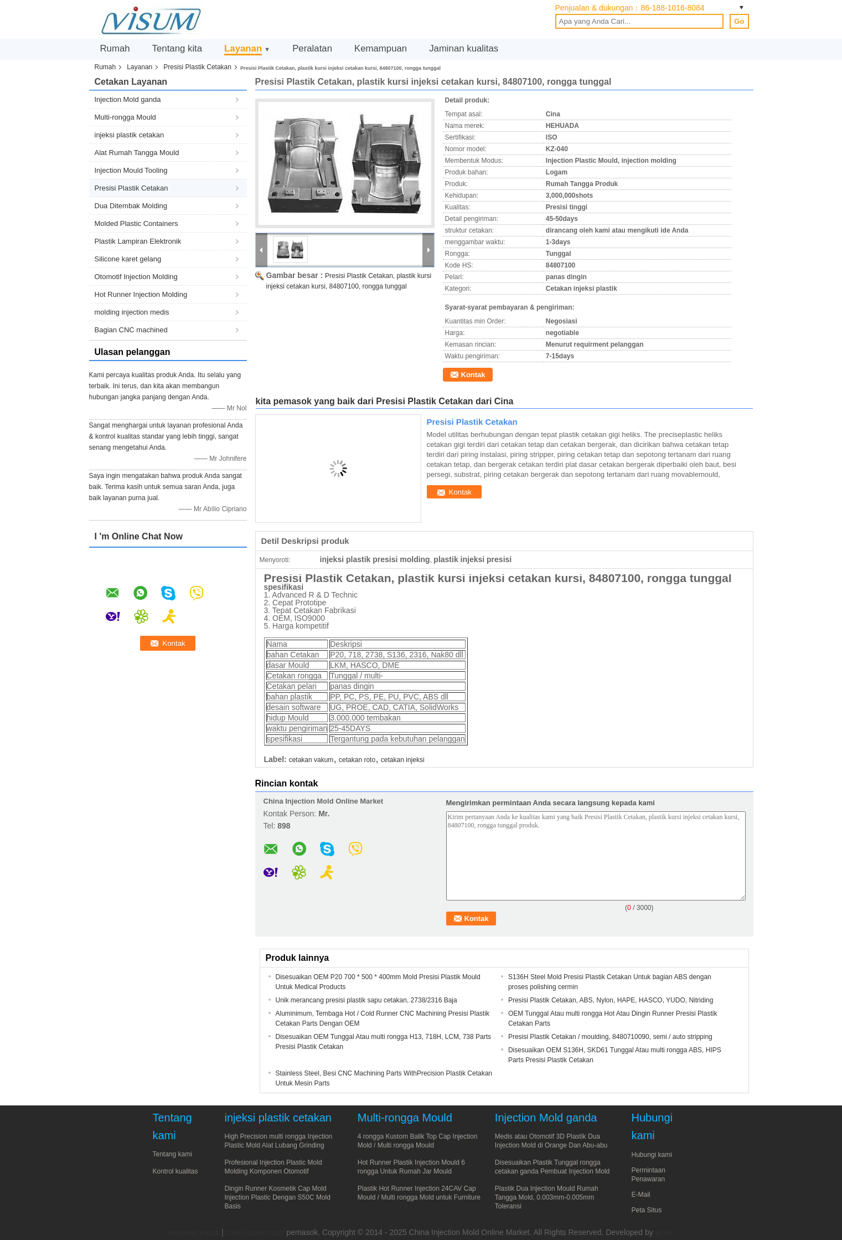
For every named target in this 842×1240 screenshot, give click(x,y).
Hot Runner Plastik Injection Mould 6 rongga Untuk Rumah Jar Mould (411, 1167)
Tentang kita (177, 48)
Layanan (243, 48)
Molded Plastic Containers (136, 223)
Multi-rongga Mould (125, 117)
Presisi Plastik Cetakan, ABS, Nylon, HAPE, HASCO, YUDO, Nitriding (611, 1000)
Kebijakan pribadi (193, 1233)
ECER (664, 1233)
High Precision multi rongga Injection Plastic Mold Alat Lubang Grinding (279, 1141)
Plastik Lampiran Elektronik (138, 241)
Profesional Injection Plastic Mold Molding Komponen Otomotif (273, 1167)
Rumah (115, 48)
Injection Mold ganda (128, 99)
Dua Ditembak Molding (131, 206)
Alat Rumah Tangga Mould (137, 152)
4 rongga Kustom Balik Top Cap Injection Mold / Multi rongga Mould (418, 1141)
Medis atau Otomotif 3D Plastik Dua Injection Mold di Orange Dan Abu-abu (551, 1141)
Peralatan (312, 48)
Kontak (473, 375)
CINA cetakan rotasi (254, 1233)
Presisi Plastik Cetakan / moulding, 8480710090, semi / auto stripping (610, 1037)
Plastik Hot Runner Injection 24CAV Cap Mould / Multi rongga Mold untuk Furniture (419, 1193)
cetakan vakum (311, 760)
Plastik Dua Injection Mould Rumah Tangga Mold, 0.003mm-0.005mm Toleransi (546, 1197)
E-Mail (641, 1194)
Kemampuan (380, 48)
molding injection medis (132, 312)
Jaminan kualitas (463, 48)
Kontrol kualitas (175, 1171)
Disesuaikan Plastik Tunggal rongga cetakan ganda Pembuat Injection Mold (552, 1167)
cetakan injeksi (403, 760)
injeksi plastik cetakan (129, 135)
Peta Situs (647, 1210)
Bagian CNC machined (131, 330)
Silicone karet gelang (128, 259)
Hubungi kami (652, 1155)
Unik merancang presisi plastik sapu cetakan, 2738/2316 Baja (366, 1000)
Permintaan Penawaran (648, 1174)
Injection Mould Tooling (131, 170)
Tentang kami (172, 1154)
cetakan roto (357, 760)
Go (739, 21)
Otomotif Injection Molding (136, 276)
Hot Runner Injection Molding (141, 294)
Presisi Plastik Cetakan (197, 67)
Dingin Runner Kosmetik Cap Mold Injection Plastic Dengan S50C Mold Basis (277, 1197)
